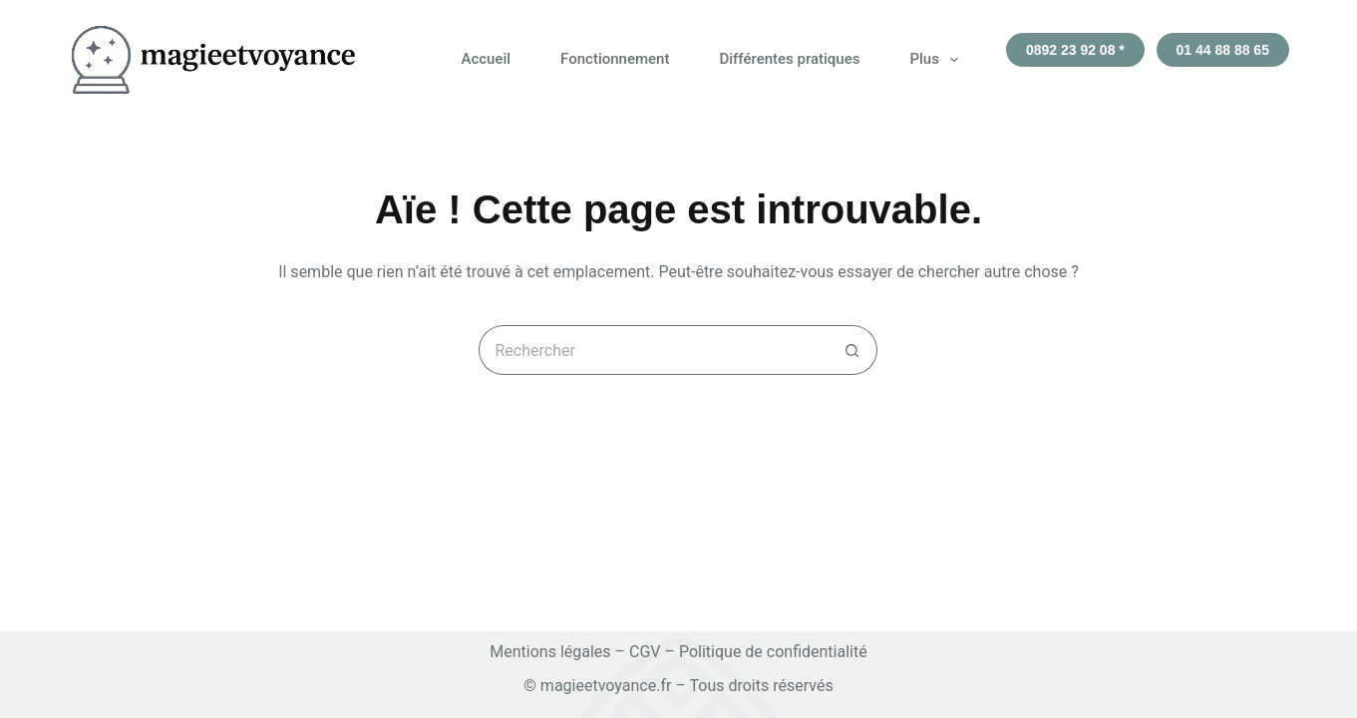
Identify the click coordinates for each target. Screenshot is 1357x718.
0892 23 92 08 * (1075, 50)
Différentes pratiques (789, 59)
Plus (937, 60)
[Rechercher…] (653, 350)
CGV (645, 651)
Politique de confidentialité (773, 651)
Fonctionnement (614, 59)
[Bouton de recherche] (852, 350)
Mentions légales (550, 651)
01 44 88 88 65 (1223, 50)
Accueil (485, 59)
